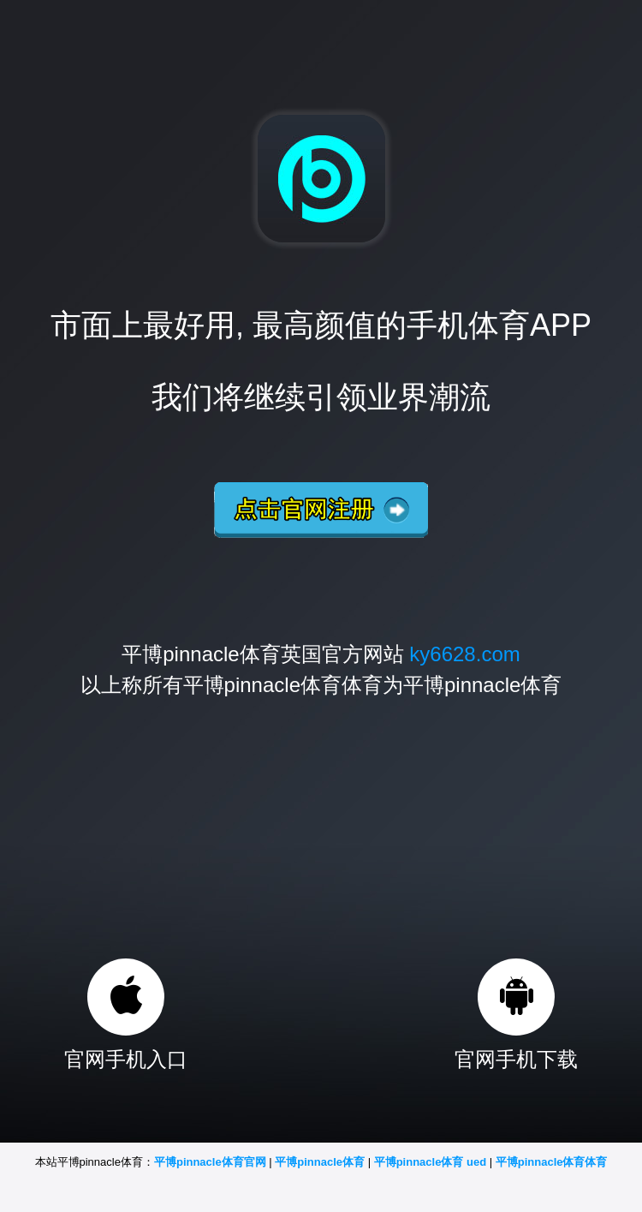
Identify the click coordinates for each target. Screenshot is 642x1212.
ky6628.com (464, 654)
